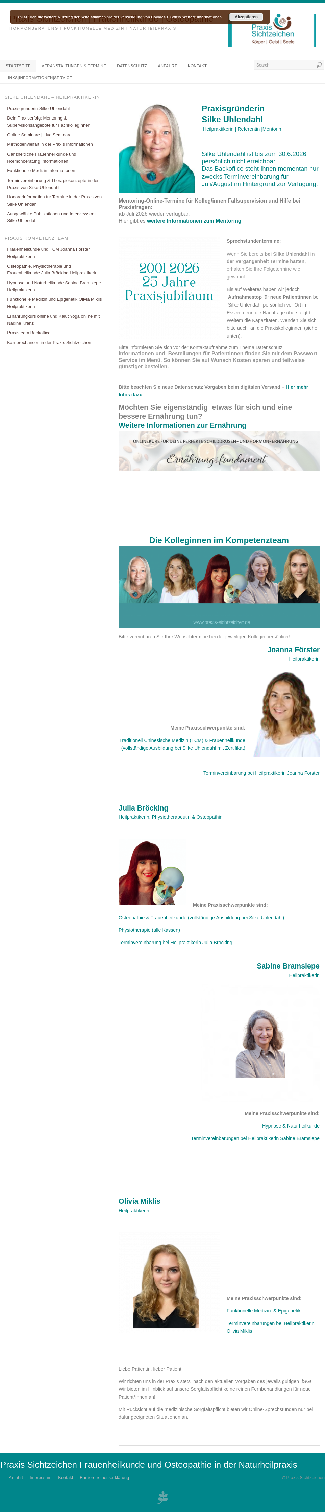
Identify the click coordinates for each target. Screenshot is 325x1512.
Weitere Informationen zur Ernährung (182, 425)
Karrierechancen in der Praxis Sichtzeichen (49, 342)
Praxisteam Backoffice (28, 332)
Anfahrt (167, 66)
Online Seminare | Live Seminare (39, 134)
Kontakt (197, 66)
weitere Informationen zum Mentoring (195, 221)
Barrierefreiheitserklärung (104, 1477)
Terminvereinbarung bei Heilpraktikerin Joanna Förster (261, 773)
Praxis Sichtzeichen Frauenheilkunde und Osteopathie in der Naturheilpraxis (148, 1465)
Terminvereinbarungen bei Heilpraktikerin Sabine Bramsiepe (255, 1138)
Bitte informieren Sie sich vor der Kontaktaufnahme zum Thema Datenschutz (200, 347)
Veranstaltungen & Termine (74, 66)
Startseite (18, 66)
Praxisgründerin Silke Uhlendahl (38, 108)
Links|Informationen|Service (39, 78)
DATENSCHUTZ (132, 66)
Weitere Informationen (202, 17)
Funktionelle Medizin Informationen (41, 170)
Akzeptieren (246, 17)
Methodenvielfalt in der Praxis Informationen (50, 144)
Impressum (40, 1477)
